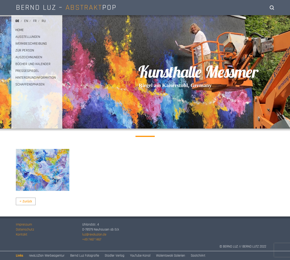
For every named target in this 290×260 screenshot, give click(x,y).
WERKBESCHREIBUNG (31, 43)
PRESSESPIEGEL (27, 71)
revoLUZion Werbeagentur (47, 255)
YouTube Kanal (140, 255)
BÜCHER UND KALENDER (33, 64)
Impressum (24, 224)
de (17, 21)
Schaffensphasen (29, 84)
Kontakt (21, 234)
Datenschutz (25, 229)
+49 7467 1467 (91, 239)
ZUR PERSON (24, 50)
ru (44, 21)
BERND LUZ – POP (66, 7)
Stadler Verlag (114, 255)
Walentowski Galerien (170, 255)
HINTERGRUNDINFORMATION (35, 77)
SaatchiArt (198, 255)
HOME (19, 30)
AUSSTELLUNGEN (27, 37)
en (26, 21)
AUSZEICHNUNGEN (28, 57)
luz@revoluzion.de (94, 234)
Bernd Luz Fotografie (84, 255)
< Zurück (25, 201)
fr (35, 21)
